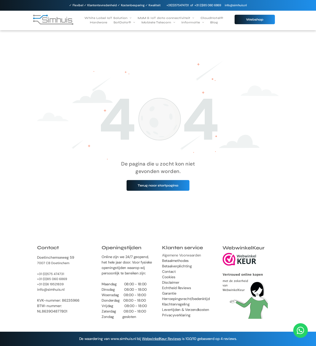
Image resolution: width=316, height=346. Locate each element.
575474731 (182, 5)
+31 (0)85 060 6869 (52, 279)
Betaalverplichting (177, 266)
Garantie (169, 293)
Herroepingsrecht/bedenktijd (186, 298)
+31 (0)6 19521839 (50, 284)
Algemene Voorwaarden (181, 255)
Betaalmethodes (175, 260)
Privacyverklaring (176, 315)
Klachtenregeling (175, 304)
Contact (169, 271)
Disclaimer (170, 282)
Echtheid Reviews (176, 288)
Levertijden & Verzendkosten (185, 309)
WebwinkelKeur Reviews (161, 338)
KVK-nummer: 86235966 (58, 300)
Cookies (168, 277)
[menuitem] (108, 18)
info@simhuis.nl (236, 5)
